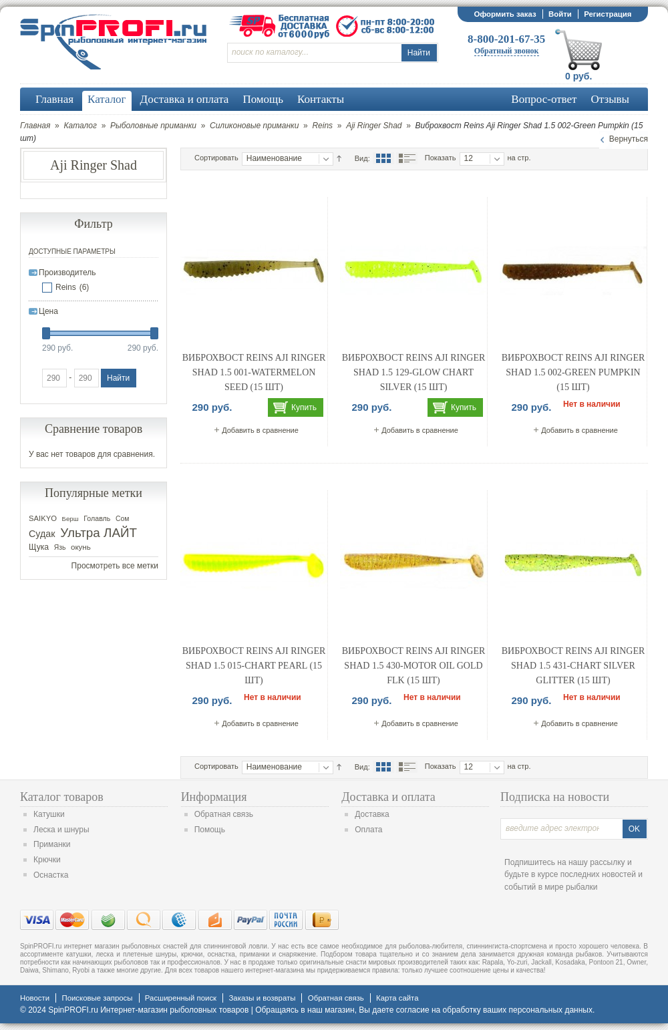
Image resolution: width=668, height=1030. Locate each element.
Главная (35, 125)
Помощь (209, 829)
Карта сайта (397, 998)
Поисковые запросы (96, 998)
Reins (322, 125)
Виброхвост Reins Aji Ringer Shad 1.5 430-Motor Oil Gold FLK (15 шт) (414, 665)
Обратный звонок (506, 50)
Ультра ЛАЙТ (98, 533)
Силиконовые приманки (254, 125)
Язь (60, 547)
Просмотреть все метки (114, 565)
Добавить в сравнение (260, 430)
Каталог (80, 125)
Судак (42, 533)
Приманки (52, 844)
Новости (34, 998)
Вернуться (628, 139)
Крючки (47, 859)
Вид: (362, 158)
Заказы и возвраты (261, 998)
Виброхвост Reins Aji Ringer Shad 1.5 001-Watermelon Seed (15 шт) (254, 372)
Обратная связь (223, 814)
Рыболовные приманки (153, 125)
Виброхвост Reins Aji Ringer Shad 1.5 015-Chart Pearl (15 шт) (254, 665)
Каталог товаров (62, 797)
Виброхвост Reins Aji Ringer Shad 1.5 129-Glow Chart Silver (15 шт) (414, 372)
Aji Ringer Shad (373, 125)
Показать (440, 158)
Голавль (97, 518)
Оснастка (50, 875)
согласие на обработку (438, 1010)
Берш (70, 518)
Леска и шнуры (61, 829)
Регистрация (607, 14)
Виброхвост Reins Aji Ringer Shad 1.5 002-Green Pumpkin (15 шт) (573, 372)
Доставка (372, 814)
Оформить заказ (505, 14)
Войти (560, 14)
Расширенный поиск (180, 998)
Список (407, 158)
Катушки (49, 814)
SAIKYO (43, 518)
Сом (122, 518)
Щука (39, 547)
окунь (81, 547)
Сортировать (216, 158)
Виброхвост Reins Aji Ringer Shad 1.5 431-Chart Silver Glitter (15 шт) (573, 665)
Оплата (368, 829)
